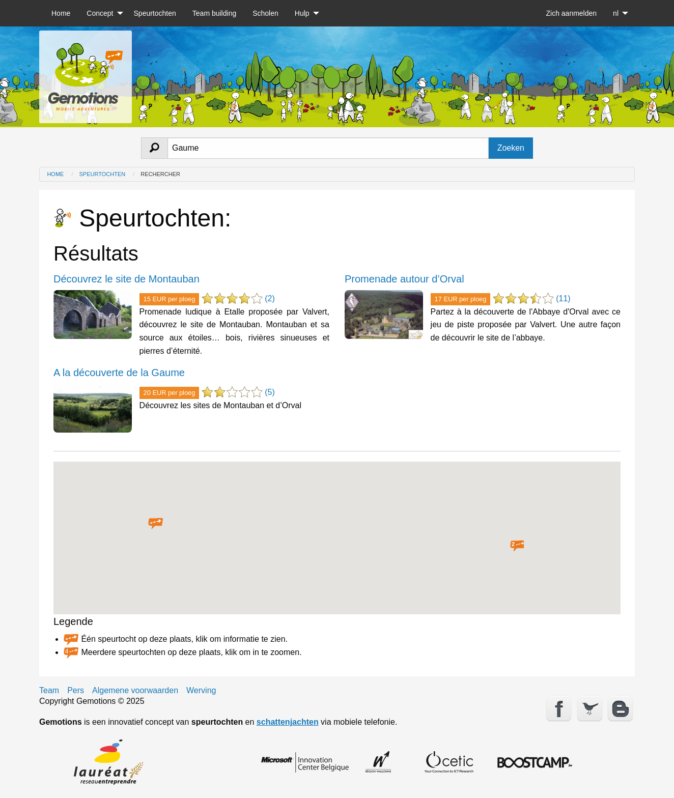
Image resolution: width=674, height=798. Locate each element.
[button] (155, 524)
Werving (201, 691)
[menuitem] (60, 13)
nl (616, 13)
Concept (100, 13)
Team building (214, 13)
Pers (75, 691)
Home (60, 13)
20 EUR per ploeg (169, 392)
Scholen (265, 13)
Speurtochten (155, 13)
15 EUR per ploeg (169, 299)
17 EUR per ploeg (461, 299)
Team (49, 691)
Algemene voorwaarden (135, 691)
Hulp (302, 13)
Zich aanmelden (571, 13)
